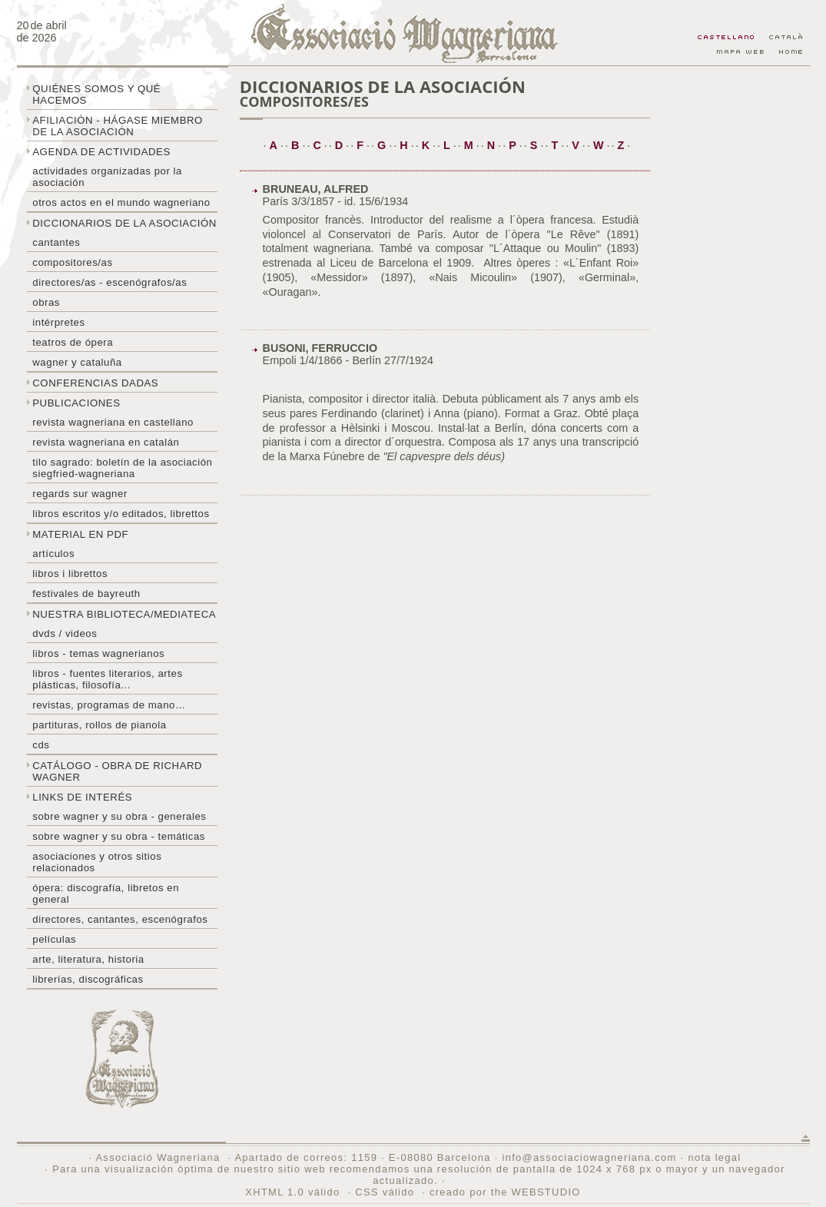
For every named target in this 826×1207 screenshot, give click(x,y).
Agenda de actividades (101, 152)
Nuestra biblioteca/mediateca (124, 614)
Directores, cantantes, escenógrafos (119, 919)
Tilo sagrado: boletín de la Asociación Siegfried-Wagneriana (122, 467)
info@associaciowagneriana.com (589, 1157)
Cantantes (56, 242)
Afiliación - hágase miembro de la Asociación (117, 126)
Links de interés (82, 797)
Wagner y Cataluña (76, 362)
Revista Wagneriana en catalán (105, 442)
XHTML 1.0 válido (292, 1192)
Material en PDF (80, 534)
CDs (40, 745)
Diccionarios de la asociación (124, 223)
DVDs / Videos (64, 633)
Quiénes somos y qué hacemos (96, 94)
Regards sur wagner (80, 493)
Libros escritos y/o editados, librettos (120, 513)
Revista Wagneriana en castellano (113, 422)
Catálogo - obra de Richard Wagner (117, 771)
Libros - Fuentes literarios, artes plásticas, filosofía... (107, 679)
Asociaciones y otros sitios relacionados (96, 862)
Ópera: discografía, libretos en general (105, 893)
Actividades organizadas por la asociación (107, 176)
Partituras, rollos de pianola (99, 725)
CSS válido (384, 1192)
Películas (54, 939)
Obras (46, 302)
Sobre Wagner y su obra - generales (119, 816)
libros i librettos (70, 573)
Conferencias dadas (95, 383)
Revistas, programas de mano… (108, 705)
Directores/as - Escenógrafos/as (109, 282)
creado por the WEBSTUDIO (505, 1192)
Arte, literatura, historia (88, 959)
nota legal (714, 1157)
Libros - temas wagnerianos (98, 653)
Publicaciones (76, 403)
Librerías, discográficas (87, 979)
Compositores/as (72, 262)
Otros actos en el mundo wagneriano (121, 202)
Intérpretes (58, 322)
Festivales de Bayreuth (86, 593)
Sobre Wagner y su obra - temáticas (118, 836)
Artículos (53, 553)
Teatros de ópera (72, 342)
